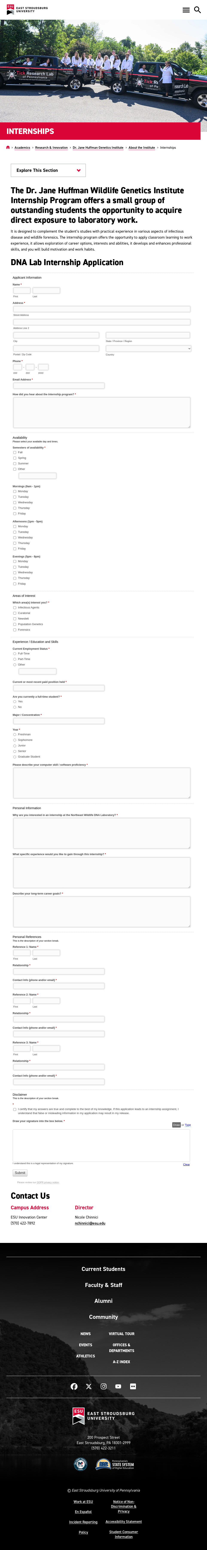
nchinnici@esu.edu (90, 1223)
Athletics (85, 1356)
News (86, 1333)
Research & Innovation (51, 147)
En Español (83, 1511)
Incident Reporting (83, 1522)
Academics (22, 147)
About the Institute (142, 147)
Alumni (103, 1301)
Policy (83, 1532)
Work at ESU (83, 1501)
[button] (186, 10)
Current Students (103, 1269)
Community (103, 1317)
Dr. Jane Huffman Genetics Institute (98, 147)
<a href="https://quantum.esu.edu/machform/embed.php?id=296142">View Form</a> (103, 730)
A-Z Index (121, 1361)
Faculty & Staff (103, 1285)
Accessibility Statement (124, 1521)
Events (85, 1345)
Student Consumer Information (123, 1534)
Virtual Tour (121, 1333)
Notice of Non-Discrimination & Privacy (123, 1506)
